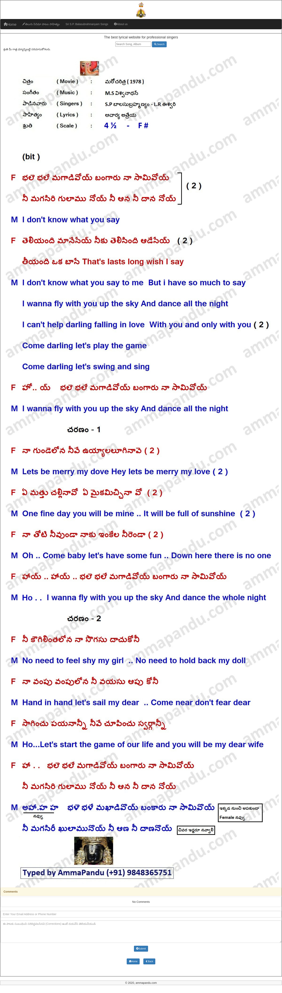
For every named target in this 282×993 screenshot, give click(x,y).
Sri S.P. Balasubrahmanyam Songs (87, 24)
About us (120, 24)
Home (10, 24)
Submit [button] (141, 948)
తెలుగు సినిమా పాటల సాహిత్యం (41, 24)
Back (149, 961)
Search (159, 44)
